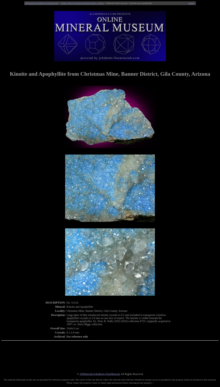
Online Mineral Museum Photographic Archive (82, 3)
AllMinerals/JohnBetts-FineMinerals (41, 3)
